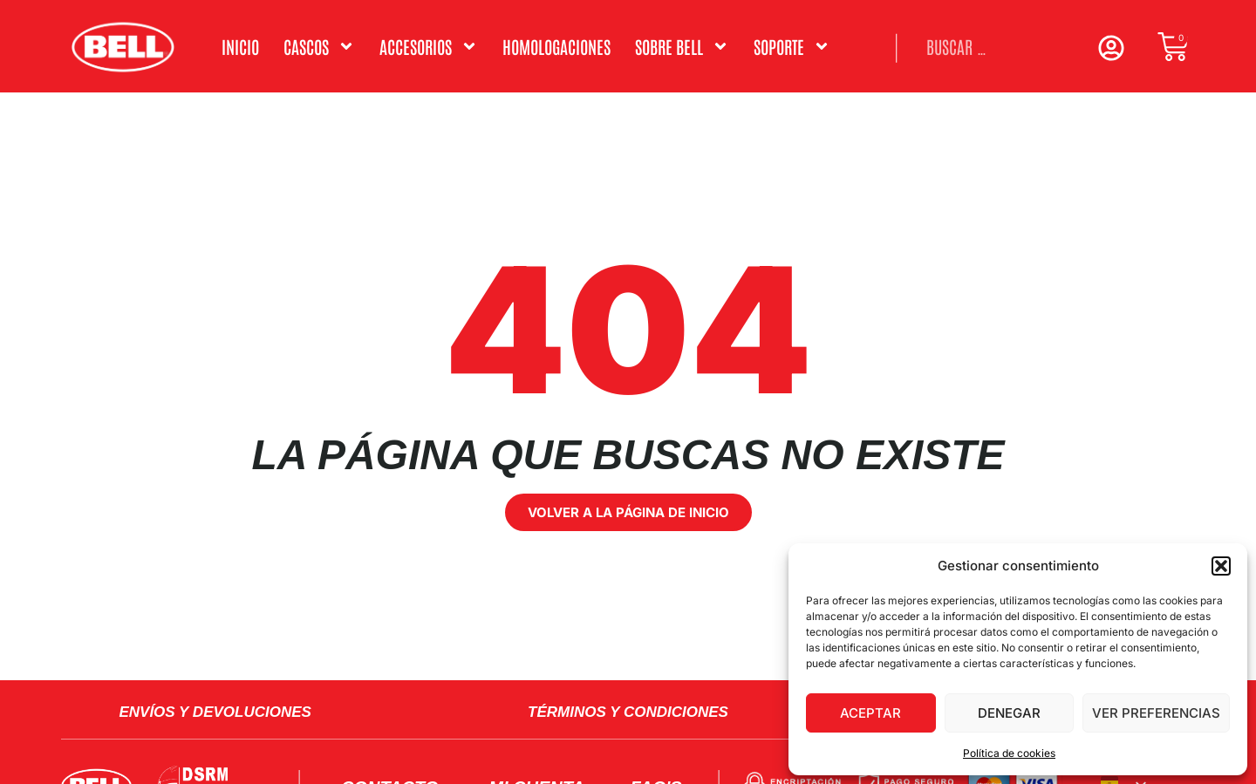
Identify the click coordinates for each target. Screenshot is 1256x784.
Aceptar (870, 713)
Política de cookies (1009, 753)
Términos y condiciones (628, 712)
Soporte (792, 46)
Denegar (1009, 713)
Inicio (240, 46)
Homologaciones (556, 46)
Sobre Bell (682, 46)
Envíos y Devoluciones (215, 712)
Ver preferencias (1156, 713)
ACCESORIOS (428, 46)
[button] (1221, 566)
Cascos (319, 46)
